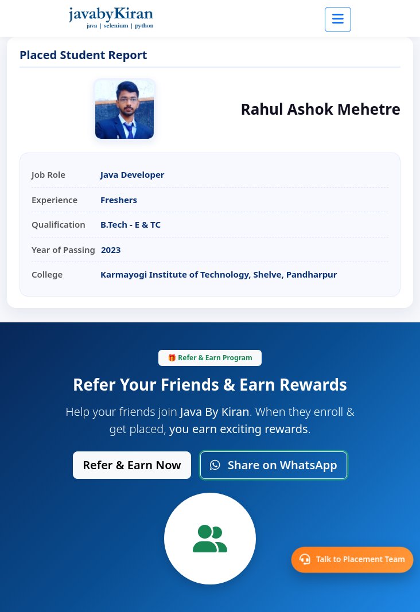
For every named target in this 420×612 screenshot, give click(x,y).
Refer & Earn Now (132, 465)
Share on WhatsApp (273, 465)
